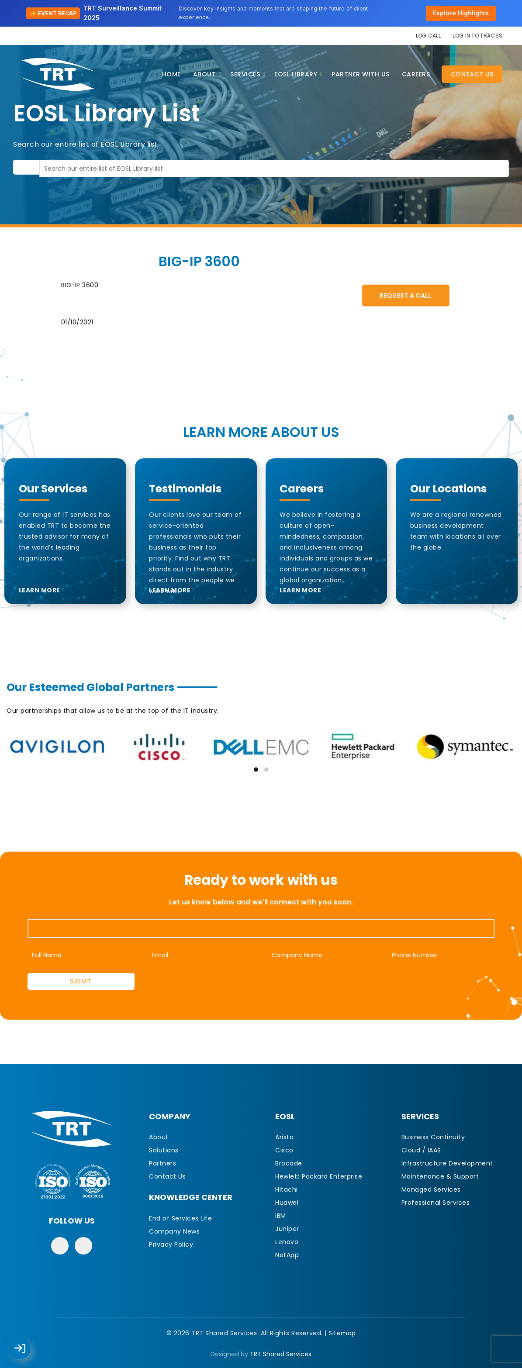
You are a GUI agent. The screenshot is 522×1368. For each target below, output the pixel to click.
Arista (284, 1137)
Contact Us (472, 74)
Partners (162, 1163)
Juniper (287, 1228)
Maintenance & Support (440, 1176)
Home (171, 74)
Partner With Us (361, 74)
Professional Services (435, 1202)
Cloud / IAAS (421, 1150)
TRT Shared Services (280, 1354)
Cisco (284, 1150)
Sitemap (342, 1333)
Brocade (288, 1163)
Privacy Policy (171, 1244)
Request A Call (405, 295)
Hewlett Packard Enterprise (318, 1176)
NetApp (287, 1255)
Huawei (286, 1202)
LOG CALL (428, 35)
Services (245, 74)
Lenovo (286, 1241)
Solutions (164, 1150)
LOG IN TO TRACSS (477, 35)
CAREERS (416, 74)
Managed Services (431, 1189)
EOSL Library (295, 74)
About (204, 74)
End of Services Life (180, 1218)
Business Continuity (433, 1137)
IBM (280, 1215)
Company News (174, 1231)
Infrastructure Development (447, 1163)
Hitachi (286, 1189)
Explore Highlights (461, 13)
